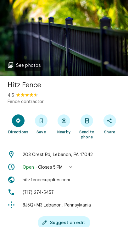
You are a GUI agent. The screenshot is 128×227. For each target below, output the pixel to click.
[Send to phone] (86, 126)
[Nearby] (64, 124)
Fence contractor (26, 101)
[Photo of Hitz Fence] (64, 38)
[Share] (109, 124)
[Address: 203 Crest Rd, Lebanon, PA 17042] (64, 154)
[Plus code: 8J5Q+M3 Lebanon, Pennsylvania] (64, 205)
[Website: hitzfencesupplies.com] (64, 179)
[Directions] (18, 124)
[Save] (41, 124)
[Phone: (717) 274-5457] (64, 192)
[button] (64, 167)
